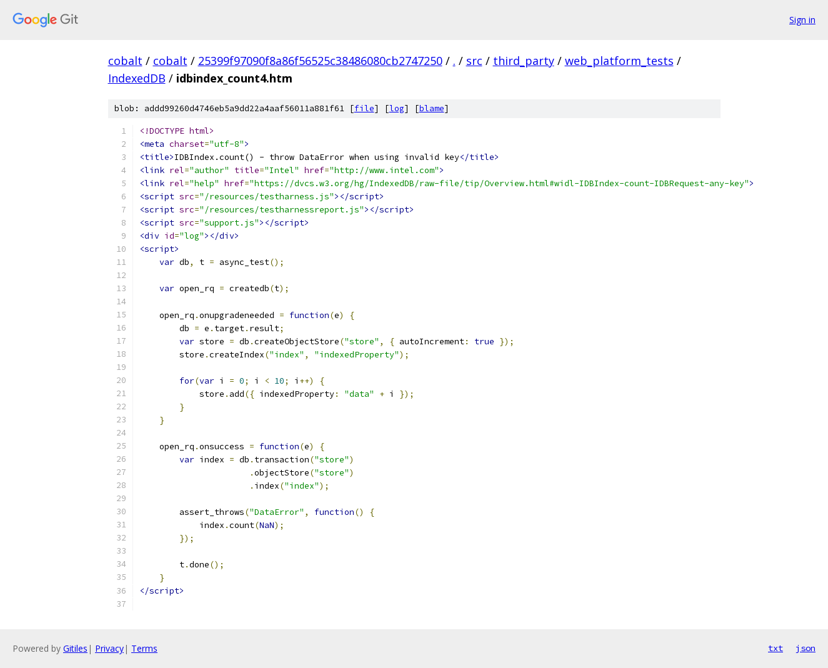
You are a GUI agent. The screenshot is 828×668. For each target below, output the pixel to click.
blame (431, 108)
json (806, 648)
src (474, 60)
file (364, 108)
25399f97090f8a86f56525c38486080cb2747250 (320, 60)
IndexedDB (137, 78)
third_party (523, 60)
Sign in (802, 20)
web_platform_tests (619, 60)
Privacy (109, 648)
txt (775, 648)
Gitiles (75, 648)
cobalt (125, 60)
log (396, 108)
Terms (144, 648)
